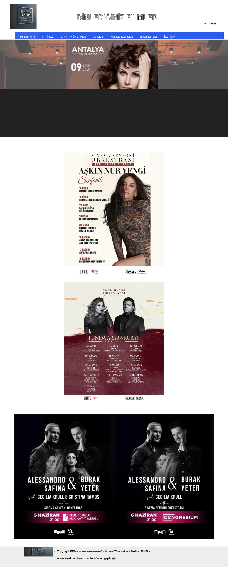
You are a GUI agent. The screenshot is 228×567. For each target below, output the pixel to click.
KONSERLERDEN (121, 36)
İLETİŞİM (169, 36)
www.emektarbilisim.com (73, 558)
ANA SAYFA (27, 36)
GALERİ (98, 36)
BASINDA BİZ (148, 36)
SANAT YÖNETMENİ (74, 36)
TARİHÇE (48, 36)
